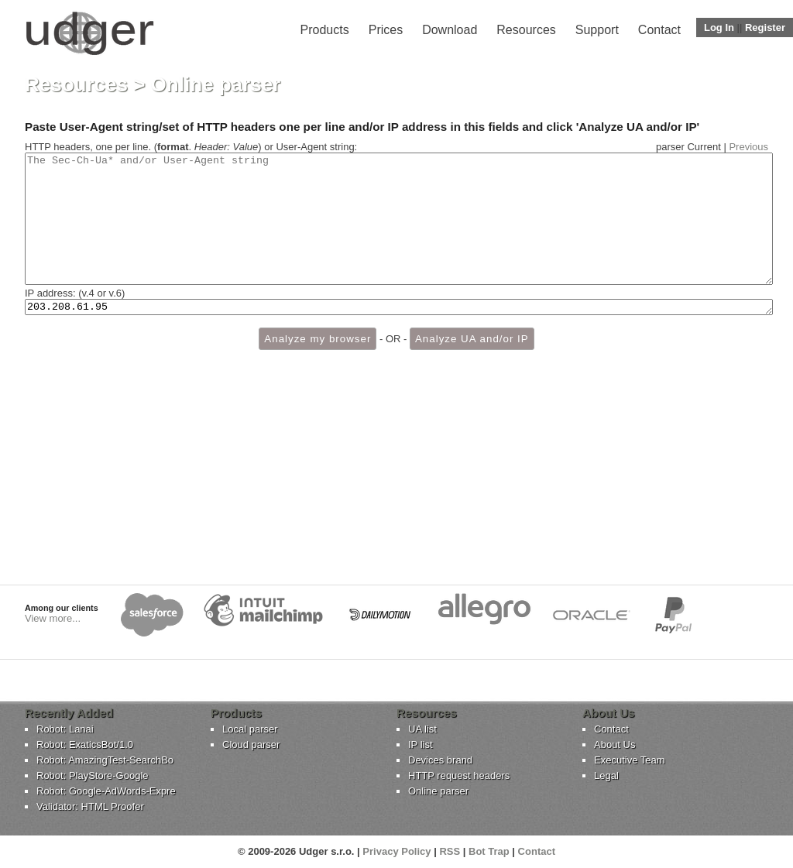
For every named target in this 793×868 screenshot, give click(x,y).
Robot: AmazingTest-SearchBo (104, 760)
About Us (614, 744)
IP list (420, 744)
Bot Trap (489, 851)
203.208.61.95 (399, 333)
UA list (422, 729)
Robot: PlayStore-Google (92, 775)
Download (449, 29)
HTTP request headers (459, 775)
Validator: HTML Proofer (90, 806)
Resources (525, 29)
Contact (659, 29)
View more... (53, 618)
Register (765, 27)
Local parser (250, 729)
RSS (449, 851)
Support (597, 29)
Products (324, 29)
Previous (748, 147)
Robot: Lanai (65, 729)
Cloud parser (251, 744)
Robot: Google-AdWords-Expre (106, 791)
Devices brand (440, 760)
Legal (606, 775)
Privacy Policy (396, 851)
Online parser (438, 791)
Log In (719, 27)
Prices (386, 29)
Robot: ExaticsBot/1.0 (84, 744)
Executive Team (629, 760)
